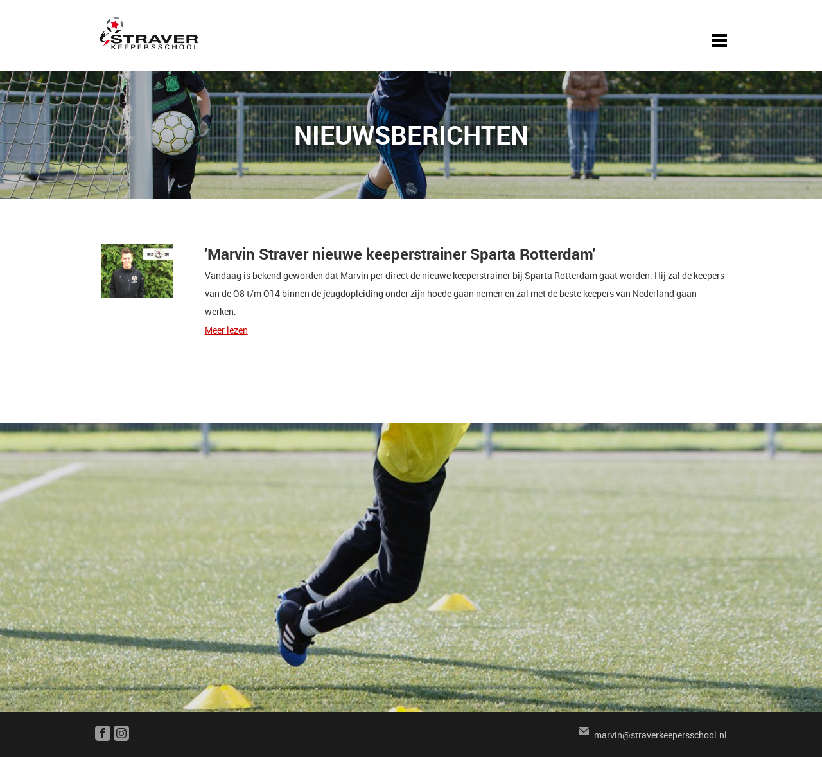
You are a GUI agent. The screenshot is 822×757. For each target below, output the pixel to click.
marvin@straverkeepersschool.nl (660, 735)
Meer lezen (226, 330)
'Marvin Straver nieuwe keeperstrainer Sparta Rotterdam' (400, 254)
